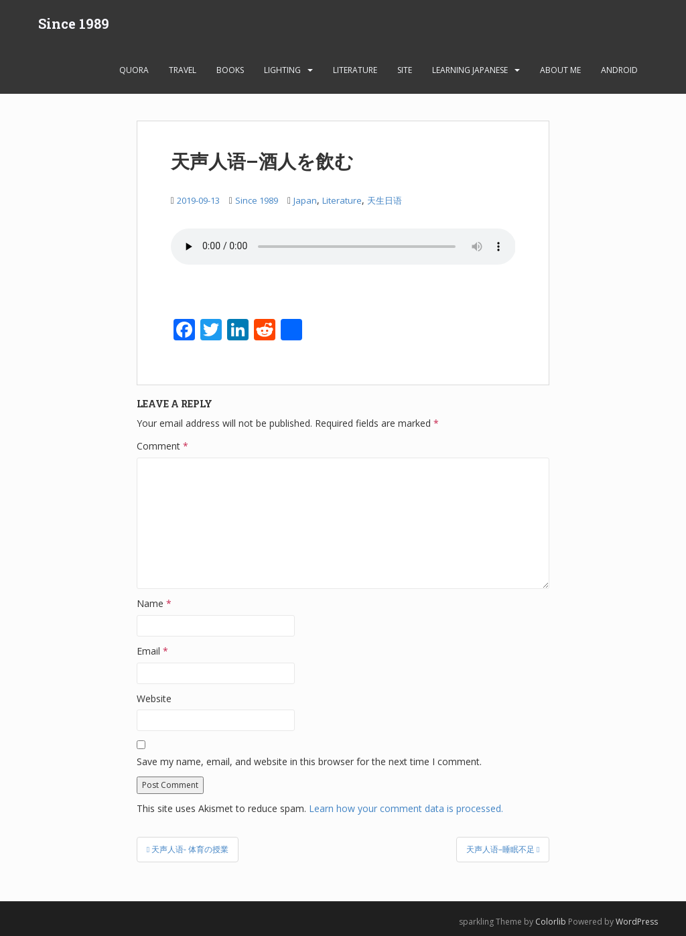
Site (404, 70)
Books (230, 70)
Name (154, 603)
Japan (305, 200)
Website (154, 698)
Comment (162, 446)
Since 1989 (73, 23)
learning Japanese (470, 70)
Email (152, 651)
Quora (134, 70)
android (619, 70)
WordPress (637, 921)
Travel (182, 70)
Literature (355, 70)
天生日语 (384, 200)
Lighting (282, 70)
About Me (560, 70)
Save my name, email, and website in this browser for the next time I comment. (309, 761)
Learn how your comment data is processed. (406, 808)
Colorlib (550, 921)
